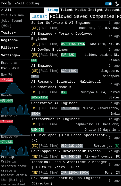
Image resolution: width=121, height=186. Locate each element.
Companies (102, 16)
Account (112, 10)
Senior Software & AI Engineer (61, 23)
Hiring (51, 10)
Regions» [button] (9, 40)
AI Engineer (42, 66)
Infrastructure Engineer (55, 119)
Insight (95, 10)
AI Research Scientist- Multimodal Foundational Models (66, 84)
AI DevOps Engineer (50, 50)
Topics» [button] (8, 33)
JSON (16, 68)
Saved (81, 16)
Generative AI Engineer (54, 103)
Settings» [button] (10, 55)
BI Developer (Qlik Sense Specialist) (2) (69, 137)
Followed (61, 16)
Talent (66, 10)
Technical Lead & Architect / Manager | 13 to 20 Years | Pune (69, 164)
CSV (3, 68)
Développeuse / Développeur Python (66, 151)
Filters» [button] (9, 48)
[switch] (108, 3)
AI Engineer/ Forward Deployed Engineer (61, 36)
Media (80, 10)
